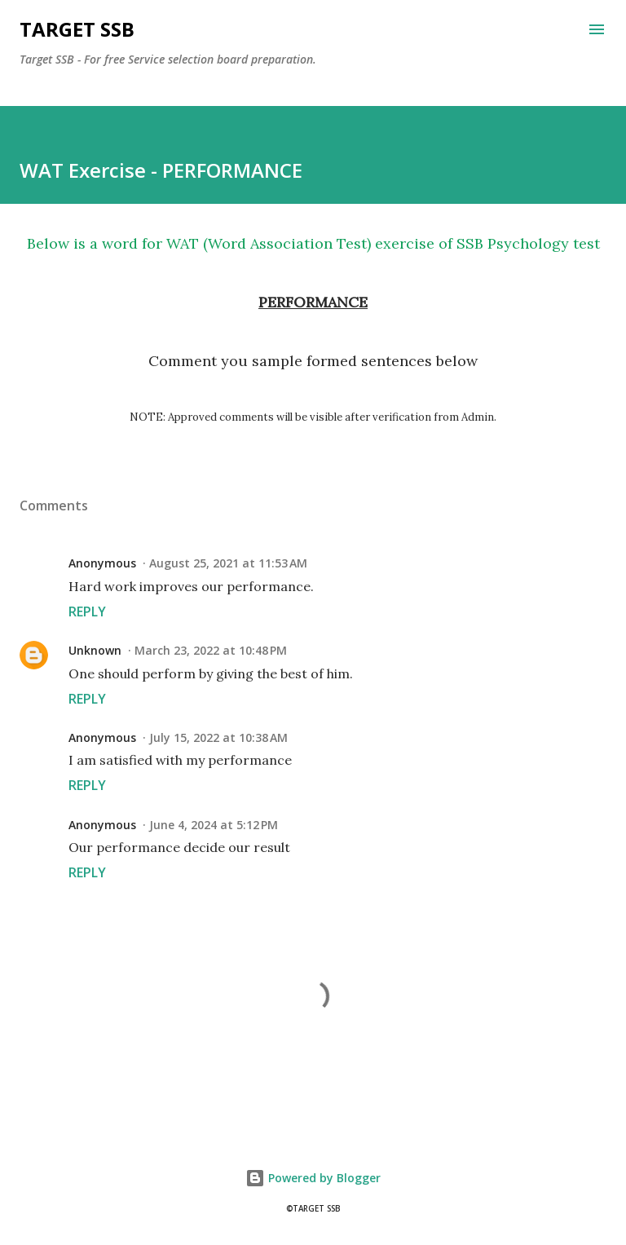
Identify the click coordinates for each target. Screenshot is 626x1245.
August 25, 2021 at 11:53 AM (228, 563)
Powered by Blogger (313, 1177)
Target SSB (77, 28)
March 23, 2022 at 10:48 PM (210, 650)
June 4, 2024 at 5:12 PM (213, 824)
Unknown (94, 650)
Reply (87, 611)
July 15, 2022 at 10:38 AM (218, 737)
